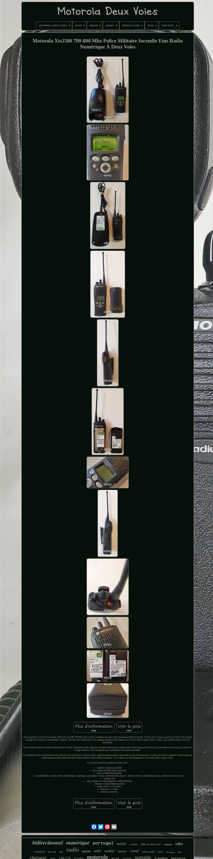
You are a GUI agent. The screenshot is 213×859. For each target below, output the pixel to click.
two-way (52, 851)
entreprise (39, 851)
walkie (109, 851)
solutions (168, 844)
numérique (78, 843)
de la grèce (170, 852)
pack (160, 852)
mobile (121, 844)
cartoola (133, 844)
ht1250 (86, 851)
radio (72, 849)
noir (61, 852)
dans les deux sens (151, 844)
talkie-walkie (148, 851)
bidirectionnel (47, 843)
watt (97, 850)
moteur (122, 851)
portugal (103, 843)
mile (179, 852)
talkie (179, 844)
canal (134, 851)
